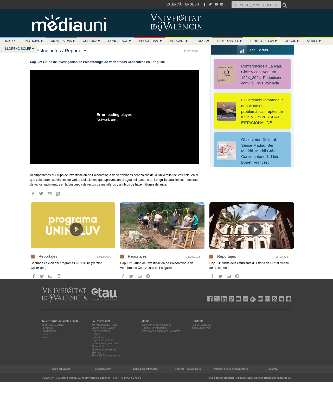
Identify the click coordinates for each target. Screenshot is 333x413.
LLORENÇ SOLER (20, 49)
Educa (203, 41)
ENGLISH (192, 4)
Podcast (179, 41)
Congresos (119, 41)
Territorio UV (263, 41)
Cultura (91, 41)
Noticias (34, 41)
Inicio (10, 41)
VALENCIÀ (174, 4)
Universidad (63, 41)
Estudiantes (229, 41)
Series (314, 41)
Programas (150, 41)
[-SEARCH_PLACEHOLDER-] (256, 4)
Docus (292, 41)
